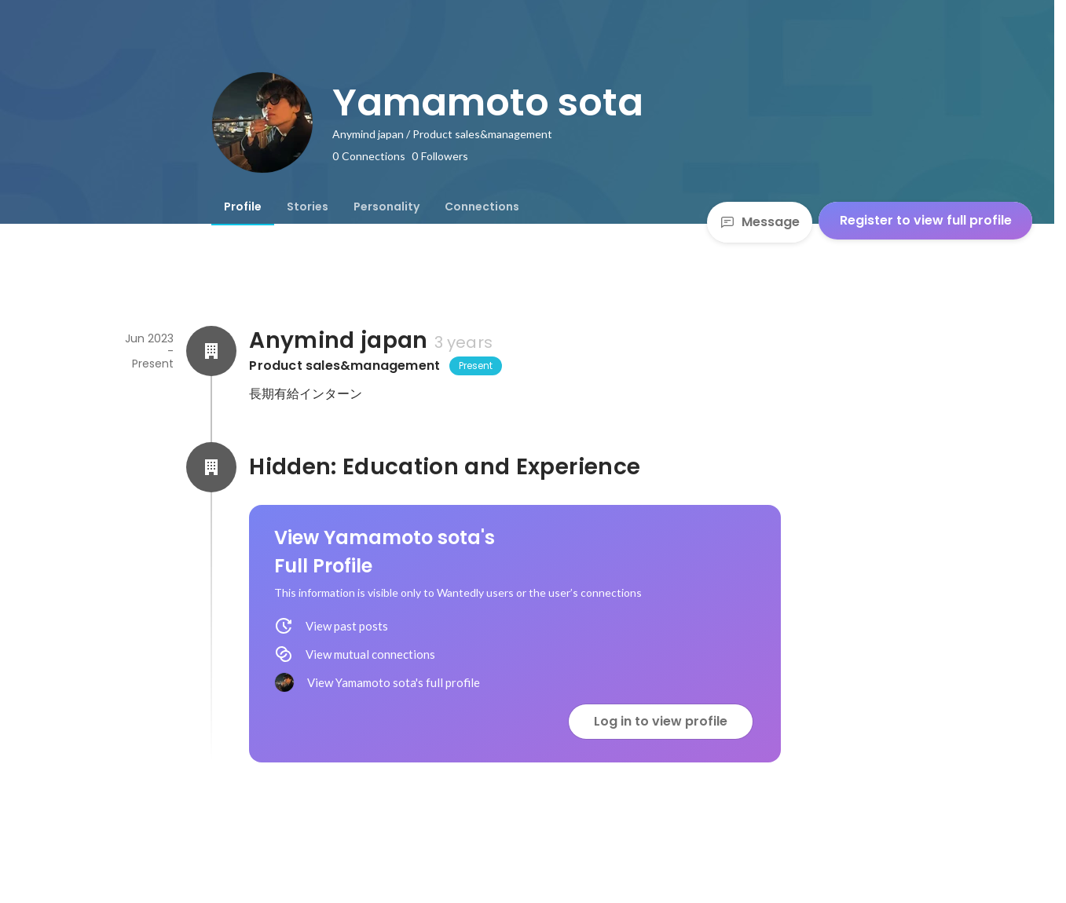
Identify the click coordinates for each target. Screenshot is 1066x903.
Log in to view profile (660, 721)
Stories (307, 206)
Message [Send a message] (760, 222)
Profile (243, 206)
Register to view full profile (926, 220)
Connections (482, 206)
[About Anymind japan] (211, 351)
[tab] (242, 206)
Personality (386, 206)
